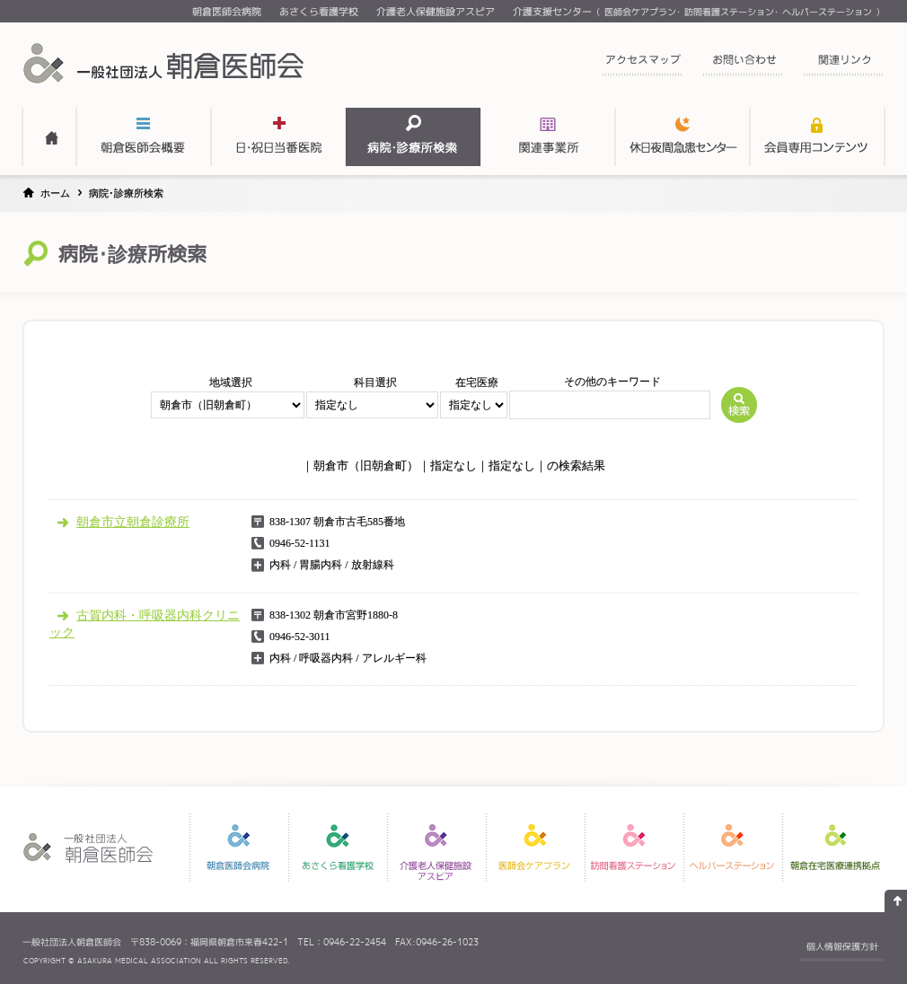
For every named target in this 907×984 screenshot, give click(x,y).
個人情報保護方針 (842, 946)
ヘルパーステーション (827, 11)
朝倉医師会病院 (226, 11)
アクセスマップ (642, 65)
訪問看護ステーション (729, 11)
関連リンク (843, 65)
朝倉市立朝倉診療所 (132, 521)
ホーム (55, 193)
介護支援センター (552, 11)
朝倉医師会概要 (143, 137)
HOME (49, 137)
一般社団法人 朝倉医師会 (166, 62)
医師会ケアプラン (640, 11)
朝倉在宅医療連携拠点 (835, 847)
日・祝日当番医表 (278, 137)
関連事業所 (547, 137)
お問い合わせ (742, 65)
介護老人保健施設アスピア (435, 11)
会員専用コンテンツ (817, 137)
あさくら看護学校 (318, 11)
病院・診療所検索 (413, 137)
